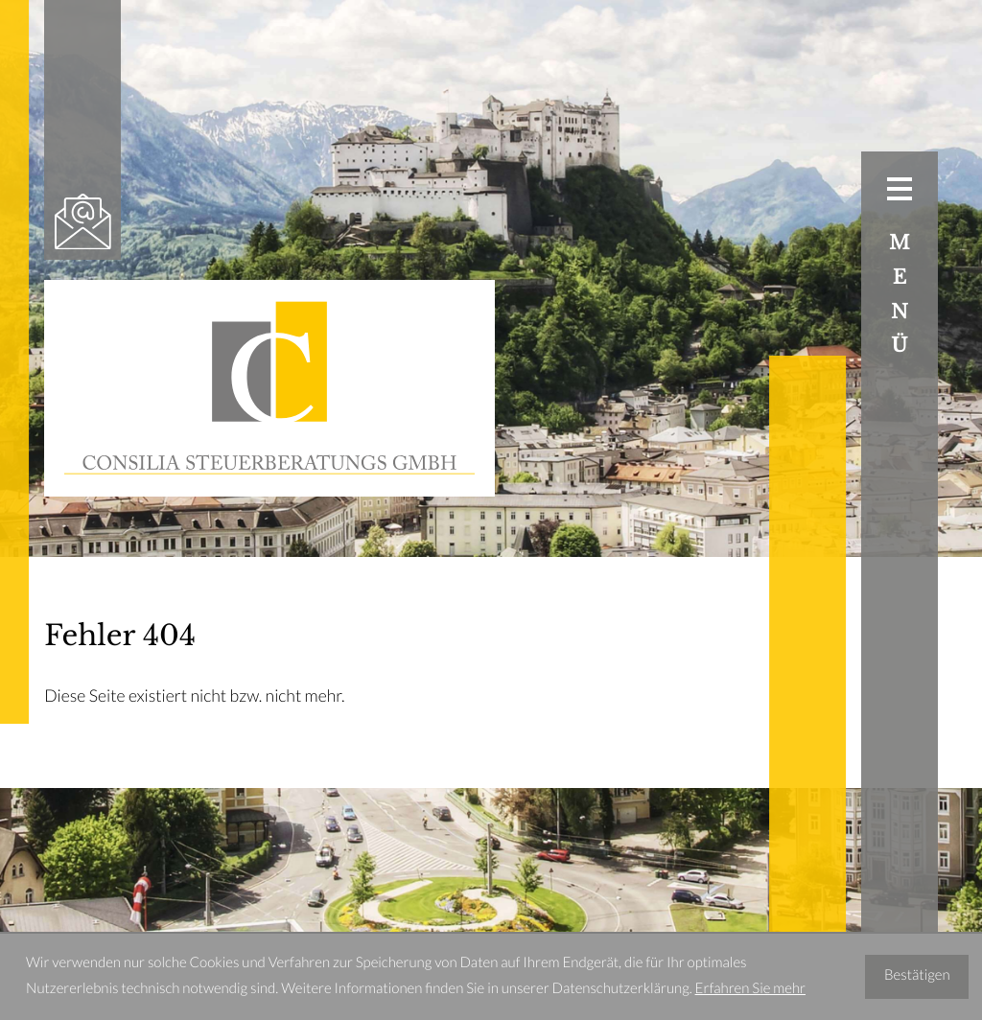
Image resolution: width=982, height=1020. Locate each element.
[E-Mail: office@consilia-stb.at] (82, 221)
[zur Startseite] (269, 388)
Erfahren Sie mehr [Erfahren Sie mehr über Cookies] (750, 989)
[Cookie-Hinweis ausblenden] (917, 977)
